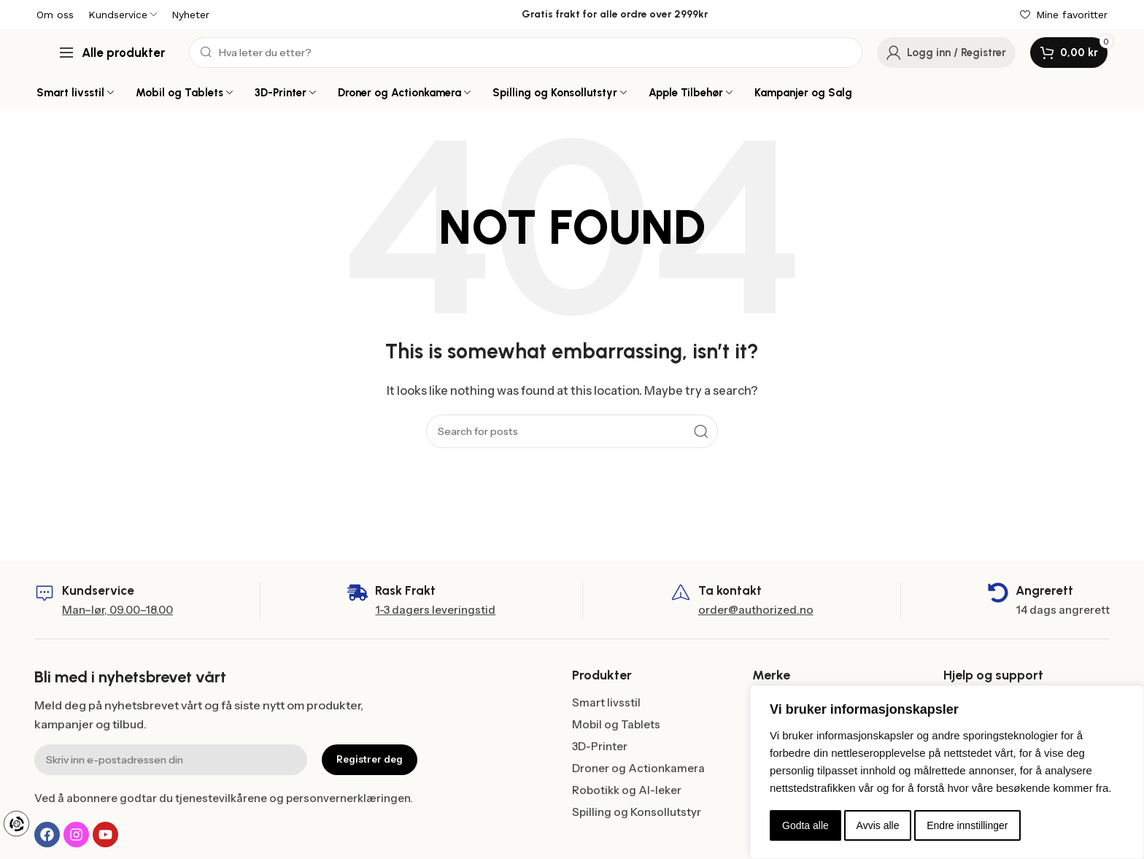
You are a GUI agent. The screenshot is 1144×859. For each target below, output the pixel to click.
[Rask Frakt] (357, 592)
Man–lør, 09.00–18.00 (117, 610)
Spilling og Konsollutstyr (636, 812)
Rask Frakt (405, 590)
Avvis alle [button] (878, 825)
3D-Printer (599, 746)
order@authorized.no (755, 610)
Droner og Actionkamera (638, 768)
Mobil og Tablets (616, 724)
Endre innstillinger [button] (967, 825)
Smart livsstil (606, 702)
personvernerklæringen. (349, 798)
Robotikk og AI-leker (626, 790)
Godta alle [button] (805, 825)
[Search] (525, 52)
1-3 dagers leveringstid (435, 610)
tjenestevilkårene (221, 798)
